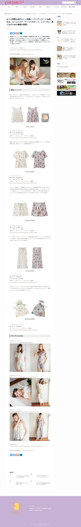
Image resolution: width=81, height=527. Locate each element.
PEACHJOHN (9, 28)
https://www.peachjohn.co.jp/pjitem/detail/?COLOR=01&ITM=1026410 (23, 137)
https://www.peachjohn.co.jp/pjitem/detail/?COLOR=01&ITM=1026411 (23, 329)
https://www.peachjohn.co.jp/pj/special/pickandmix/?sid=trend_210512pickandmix (26, 49)
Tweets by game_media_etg (62, 66)
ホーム (9, 6)
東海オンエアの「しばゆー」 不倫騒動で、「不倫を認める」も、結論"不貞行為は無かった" (68, 49)
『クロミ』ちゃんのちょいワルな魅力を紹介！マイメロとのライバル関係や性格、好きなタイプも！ (68, 32)
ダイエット (48, 6)
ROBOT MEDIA (44, 508)
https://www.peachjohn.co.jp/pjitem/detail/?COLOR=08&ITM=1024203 (23, 232)
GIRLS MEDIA (37, 508)
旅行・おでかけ (72, 6)
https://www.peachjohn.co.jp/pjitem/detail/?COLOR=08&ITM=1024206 (23, 183)
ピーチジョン (17, 28)
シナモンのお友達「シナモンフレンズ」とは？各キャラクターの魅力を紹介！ (68, 23)
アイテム (24, 6)
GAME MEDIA (31, 508)
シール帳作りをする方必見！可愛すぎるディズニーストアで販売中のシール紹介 (68, 57)
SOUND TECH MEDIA (38, 510)
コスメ (17, 6)
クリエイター (32, 6)
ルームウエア (21, 28)
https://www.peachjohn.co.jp (27, 54)
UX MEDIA (31, 510)
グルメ (40, 6)
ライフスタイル (64, 6)
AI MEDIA (49, 508)
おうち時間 (13, 28)
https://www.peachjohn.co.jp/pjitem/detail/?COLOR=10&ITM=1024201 (23, 282)
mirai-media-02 (9, 29)
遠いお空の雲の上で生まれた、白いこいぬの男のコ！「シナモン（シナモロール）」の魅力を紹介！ (68, 40)
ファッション (56, 6)
